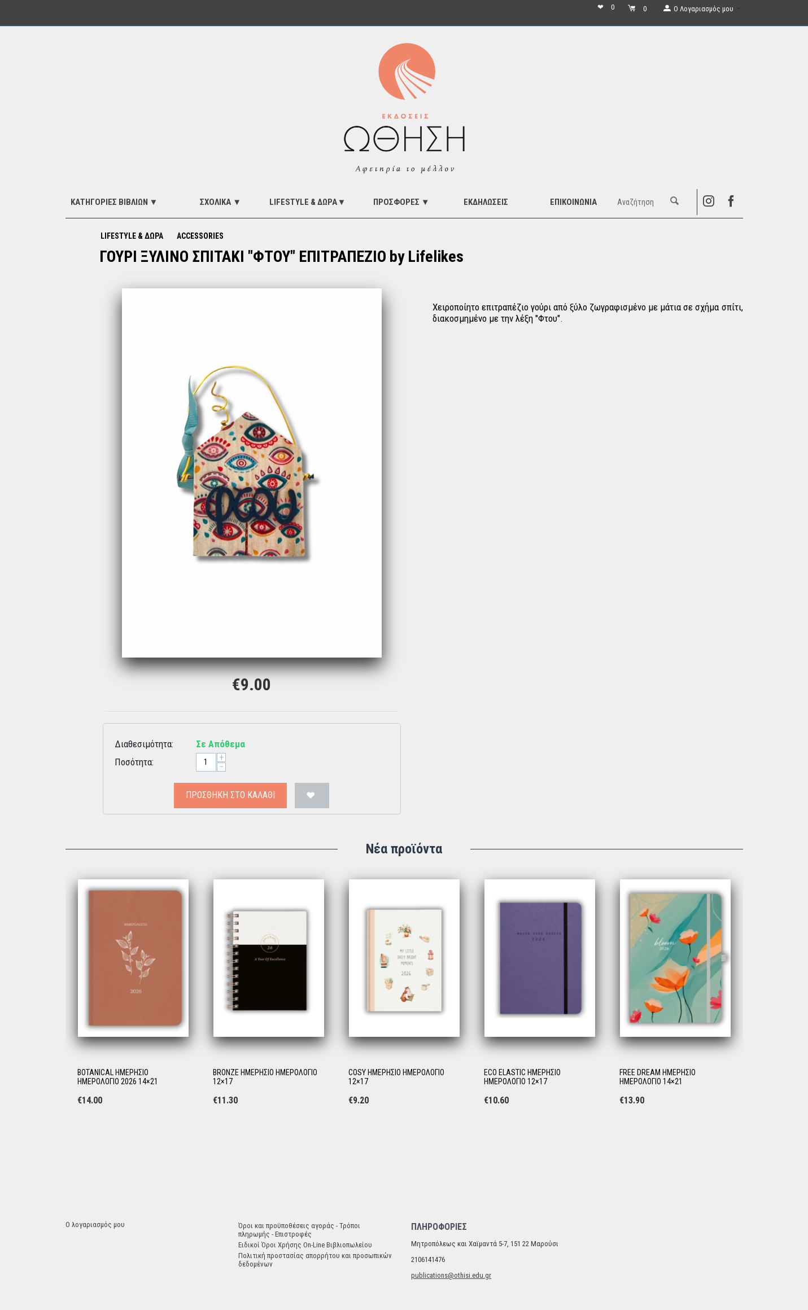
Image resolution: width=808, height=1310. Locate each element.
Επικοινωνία (573, 202)
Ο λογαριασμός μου (95, 1224)
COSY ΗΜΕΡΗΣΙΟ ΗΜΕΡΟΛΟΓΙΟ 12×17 (396, 1077)
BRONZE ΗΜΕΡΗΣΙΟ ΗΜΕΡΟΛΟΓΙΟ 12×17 (265, 1077)
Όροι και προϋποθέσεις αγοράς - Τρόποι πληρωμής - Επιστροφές (299, 1229)
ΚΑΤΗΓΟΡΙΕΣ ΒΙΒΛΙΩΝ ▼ (114, 202)
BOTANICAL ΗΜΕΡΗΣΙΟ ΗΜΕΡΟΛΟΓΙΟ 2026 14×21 (117, 1077)
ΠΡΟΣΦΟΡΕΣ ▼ (401, 202)
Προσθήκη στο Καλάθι (230, 795)
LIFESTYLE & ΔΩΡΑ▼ (307, 202)
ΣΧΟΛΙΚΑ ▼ (220, 202)
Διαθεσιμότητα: (144, 744)
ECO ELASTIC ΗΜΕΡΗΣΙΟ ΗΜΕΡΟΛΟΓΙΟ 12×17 (522, 1077)
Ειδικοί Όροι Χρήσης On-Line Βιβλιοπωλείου (305, 1245)
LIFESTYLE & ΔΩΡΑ (132, 235)
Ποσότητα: (134, 762)
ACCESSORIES (200, 235)
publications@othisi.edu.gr (451, 1275)
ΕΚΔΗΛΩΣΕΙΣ (486, 202)
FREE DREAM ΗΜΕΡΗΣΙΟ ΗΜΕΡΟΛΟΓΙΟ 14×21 (657, 1077)
